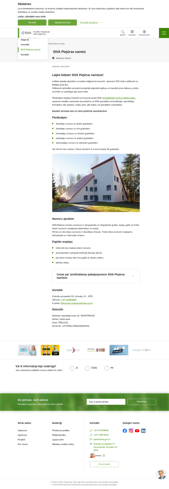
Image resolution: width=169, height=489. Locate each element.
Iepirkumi (22, 435)
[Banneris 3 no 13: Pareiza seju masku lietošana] (50, 350)
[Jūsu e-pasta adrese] (106, 402)
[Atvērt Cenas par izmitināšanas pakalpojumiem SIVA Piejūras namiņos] (132, 276)
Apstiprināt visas (62, 22)
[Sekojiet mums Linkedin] (143, 431)
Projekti (21, 439)
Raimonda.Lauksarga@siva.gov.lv (77, 303)
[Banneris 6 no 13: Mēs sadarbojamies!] (119, 350)
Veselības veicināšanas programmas (31, 63)
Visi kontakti (104, 464)
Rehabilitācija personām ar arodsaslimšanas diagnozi (32, 71)
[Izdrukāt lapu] (147, 50)
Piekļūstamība (59, 435)
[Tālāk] (146, 350)
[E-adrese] (95, 455)
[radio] (74, 367)
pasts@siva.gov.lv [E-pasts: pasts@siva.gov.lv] (101, 439)
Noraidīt (32, 22)
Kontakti (25, 88)
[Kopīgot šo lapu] (147, 57)
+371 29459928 (68, 299)
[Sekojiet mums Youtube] (137, 430)
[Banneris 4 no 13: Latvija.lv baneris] (73, 350)
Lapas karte (58, 439)
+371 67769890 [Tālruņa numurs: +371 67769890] (101, 430)
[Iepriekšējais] (22, 350)
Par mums (23, 444)
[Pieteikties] (141, 402)
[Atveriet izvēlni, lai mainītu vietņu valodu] (132, 33)
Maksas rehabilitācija (31, 51)
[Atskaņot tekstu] (63, 58)
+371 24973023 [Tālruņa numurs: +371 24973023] (101, 434)
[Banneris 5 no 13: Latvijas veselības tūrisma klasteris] (96, 350)
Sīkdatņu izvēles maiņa (63, 444)
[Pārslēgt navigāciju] (164, 33)
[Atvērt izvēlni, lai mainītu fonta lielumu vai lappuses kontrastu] (144, 33)
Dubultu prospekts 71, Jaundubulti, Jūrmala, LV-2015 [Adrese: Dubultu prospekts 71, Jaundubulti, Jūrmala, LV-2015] (105, 447)
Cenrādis (25, 78)
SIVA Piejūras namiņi (30, 83)
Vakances (22, 430)
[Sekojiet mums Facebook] (125, 431)
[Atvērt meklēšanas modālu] (123, 33)
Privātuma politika (60, 430)
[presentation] (24, 382)
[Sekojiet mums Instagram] (131, 431)
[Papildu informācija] (104, 456)
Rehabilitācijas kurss (30, 57)
